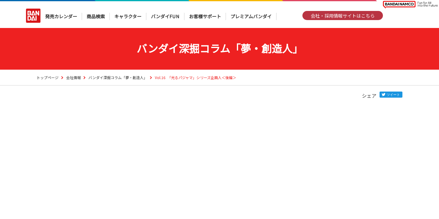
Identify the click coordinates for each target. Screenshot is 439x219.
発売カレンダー (61, 16)
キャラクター (127, 16)
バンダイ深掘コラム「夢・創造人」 (117, 77)
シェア (369, 95)
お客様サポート (205, 16)
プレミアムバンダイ (251, 16)
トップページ (48, 77)
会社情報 (73, 77)
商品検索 (96, 16)
